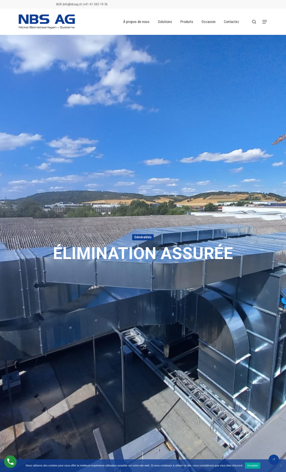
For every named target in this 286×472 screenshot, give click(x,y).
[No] (281, 465)
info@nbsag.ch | (73, 4)
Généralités (143, 237)
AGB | (59, 4)
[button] (264, 22)
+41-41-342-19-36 (96, 4)
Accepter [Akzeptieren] (252, 465)
